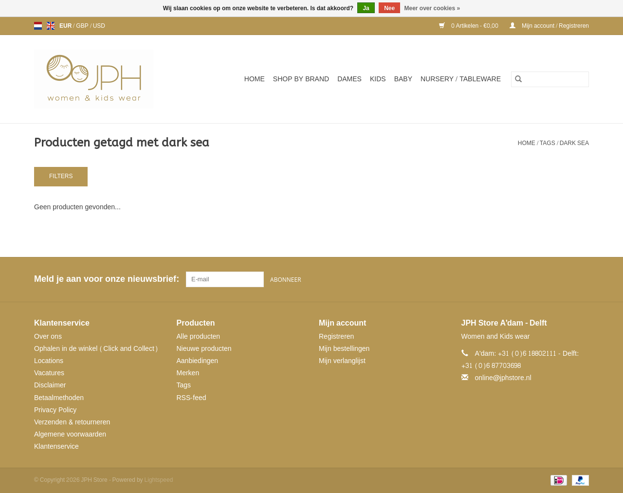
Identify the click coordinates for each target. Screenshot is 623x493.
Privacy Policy (55, 410)
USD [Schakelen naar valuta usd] (99, 25)
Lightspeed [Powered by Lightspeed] (159, 480)
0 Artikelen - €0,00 (469, 25)
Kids (378, 79)
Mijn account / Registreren (549, 25)
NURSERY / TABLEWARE (461, 79)
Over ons (48, 336)
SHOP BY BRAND (301, 79)
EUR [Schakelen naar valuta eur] (66, 25)
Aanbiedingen (198, 361)
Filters (61, 176)
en (51, 26)
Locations (48, 361)
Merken (188, 373)
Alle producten (198, 336)
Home (254, 79)
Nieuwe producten (204, 349)
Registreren (336, 336)
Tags (547, 143)
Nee (389, 8)
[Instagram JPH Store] (581, 279)
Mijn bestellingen (344, 349)
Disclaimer (50, 385)
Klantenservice (56, 446)
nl (38, 26)
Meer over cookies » (432, 8)
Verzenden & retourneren (72, 422)
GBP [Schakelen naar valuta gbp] (83, 25)
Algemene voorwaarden (70, 434)
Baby (403, 79)
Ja (366, 8)
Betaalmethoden (59, 398)
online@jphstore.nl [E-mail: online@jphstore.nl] (503, 378)
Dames (349, 79)
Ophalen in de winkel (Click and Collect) (96, 349)
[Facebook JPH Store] (546, 279)
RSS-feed (191, 398)
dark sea (574, 143)
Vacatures (49, 373)
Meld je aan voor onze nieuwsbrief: (106, 279)
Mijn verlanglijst (342, 361)
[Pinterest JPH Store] (563, 279)
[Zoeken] (550, 79)
